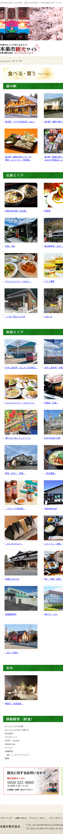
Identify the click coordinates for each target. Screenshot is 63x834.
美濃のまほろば (12, 579)
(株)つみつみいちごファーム (18, 438)
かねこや (48, 316)
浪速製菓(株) (10, 614)
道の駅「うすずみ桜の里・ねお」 (20, 121)
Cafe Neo (10, 246)
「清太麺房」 (50, 473)
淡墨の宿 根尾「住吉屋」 (16, 211)
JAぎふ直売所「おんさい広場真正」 (21, 367)
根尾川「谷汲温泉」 (14, 703)
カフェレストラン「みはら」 (18, 281)
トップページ (5, 61)
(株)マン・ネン (51, 614)
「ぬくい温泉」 (12, 652)
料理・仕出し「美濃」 (15, 473)
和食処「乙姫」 (51, 403)
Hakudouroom (50, 508)
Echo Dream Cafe (52, 438)
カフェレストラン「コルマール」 (20, 403)
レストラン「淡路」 (53, 544)
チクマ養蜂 (49, 281)
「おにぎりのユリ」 (14, 544)
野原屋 (47, 211)
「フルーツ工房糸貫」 (15, 508)
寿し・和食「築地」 (53, 579)
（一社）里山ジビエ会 (15, 316)
